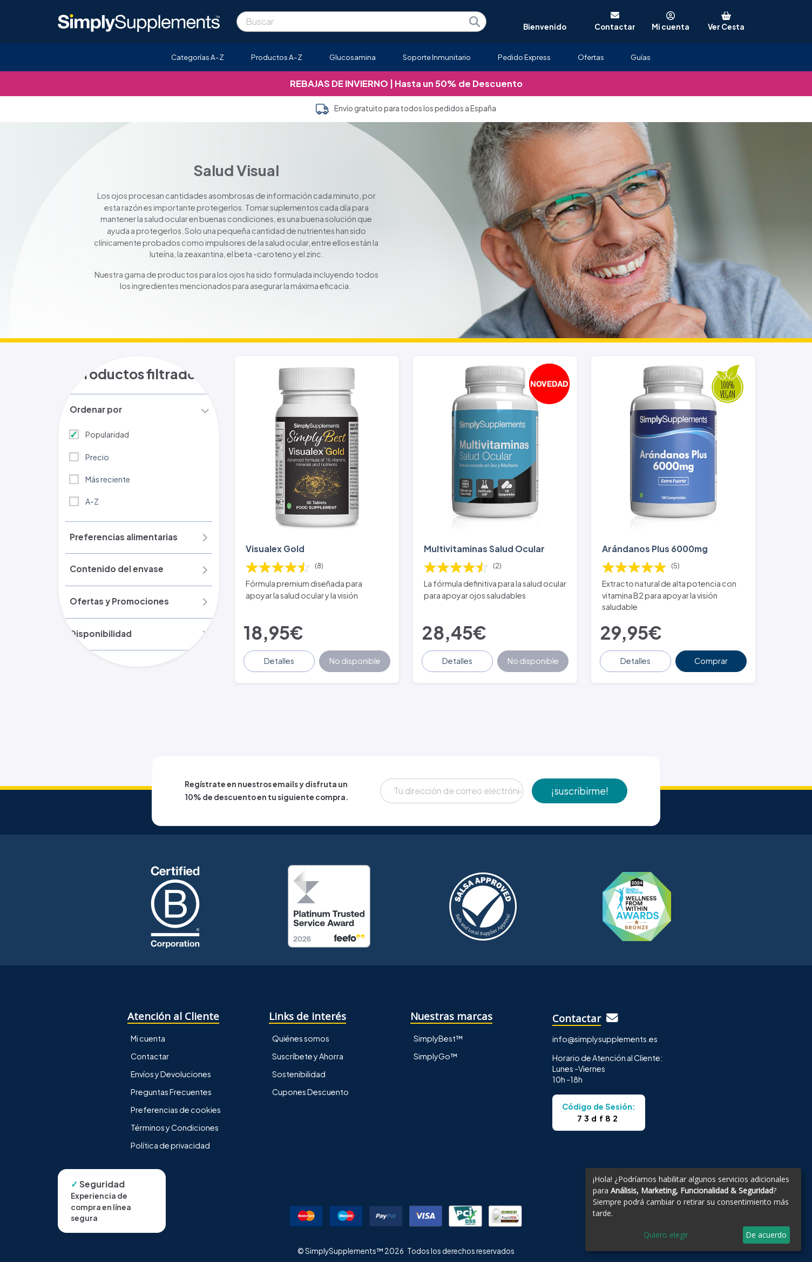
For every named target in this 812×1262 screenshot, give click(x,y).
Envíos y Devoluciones (171, 1066)
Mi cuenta (148, 1031)
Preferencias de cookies (176, 1102)
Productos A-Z (276, 57)
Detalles (280, 653)
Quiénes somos (300, 1031)
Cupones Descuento (310, 1084)
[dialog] (693, 1209)
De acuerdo (766, 1235)
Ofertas (591, 57)
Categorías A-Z (197, 57)
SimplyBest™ (438, 1031)
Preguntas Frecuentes (171, 1084)
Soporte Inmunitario (437, 57)
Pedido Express (524, 57)
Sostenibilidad (299, 1066)
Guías (641, 57)
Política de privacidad (170, 1138)
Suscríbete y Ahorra (307, 1048)
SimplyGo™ (436, 1048)
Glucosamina (352, 57)
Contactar (150, 1048)
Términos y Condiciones (175, 1120)
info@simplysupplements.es (605, 1031)
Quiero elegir (666, 1235)
